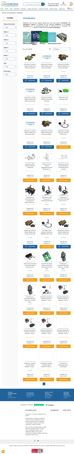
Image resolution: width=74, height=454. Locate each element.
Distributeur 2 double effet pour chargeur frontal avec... (63, 132)
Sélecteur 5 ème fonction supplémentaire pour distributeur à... (46, 166)
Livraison (52, 414)
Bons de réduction (67, 427)
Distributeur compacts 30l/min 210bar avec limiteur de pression (30, 66)
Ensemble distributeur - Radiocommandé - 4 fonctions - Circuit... (46, 298)
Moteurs (6, 8)
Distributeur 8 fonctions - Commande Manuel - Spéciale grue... (30, 265)
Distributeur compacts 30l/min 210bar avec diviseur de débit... (30, 132)
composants (23, 8)
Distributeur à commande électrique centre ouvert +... (63, 199)
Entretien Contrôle (53, 8)
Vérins (11, 8)
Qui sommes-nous (54, 421)
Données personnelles (23, 445)
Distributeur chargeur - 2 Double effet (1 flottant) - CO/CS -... (30, 365)
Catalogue (52, 418)
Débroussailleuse (28, 43)
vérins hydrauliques (28, 27)
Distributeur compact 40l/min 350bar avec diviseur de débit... (46, 66)
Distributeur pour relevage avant (63, 98)
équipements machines (43, 8)
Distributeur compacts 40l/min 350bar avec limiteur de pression (63, 232)
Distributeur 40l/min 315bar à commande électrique (46, 99)
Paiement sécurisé (54, 416)
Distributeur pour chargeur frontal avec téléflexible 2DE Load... (47, 232)
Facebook (35, 440)
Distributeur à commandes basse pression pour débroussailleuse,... (30, 200)
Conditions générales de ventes (36, 445)
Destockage (70, 8)
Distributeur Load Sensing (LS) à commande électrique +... (47, 200)
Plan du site (53, 429)
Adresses (65, 425)
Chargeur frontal (34, 43)
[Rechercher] (32, 4)
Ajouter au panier (63, 147)
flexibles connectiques (32, 8)
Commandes (66, 421)
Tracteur (42, 43)
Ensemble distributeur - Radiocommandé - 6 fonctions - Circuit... (63, 298)
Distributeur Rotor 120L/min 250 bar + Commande (30, 165)
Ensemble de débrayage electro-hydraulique (63, 365)
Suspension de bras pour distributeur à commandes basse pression (63, 166)
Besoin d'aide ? (62, 8)
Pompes (1, 8)
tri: (50, 49)
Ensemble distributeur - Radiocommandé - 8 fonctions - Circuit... (46, 331)
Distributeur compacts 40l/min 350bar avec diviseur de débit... (63, 66)
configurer (30, 80)
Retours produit (66, 418)
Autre (59, 43)
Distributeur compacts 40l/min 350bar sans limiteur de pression (30, 232)
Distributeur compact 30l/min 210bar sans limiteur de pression (30, 99)
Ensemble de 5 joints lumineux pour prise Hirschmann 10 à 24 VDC (46, 266)
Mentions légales (13, 445)
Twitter (38, 440)
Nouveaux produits (54, 427)
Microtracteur (52, 43)
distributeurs (16, 8)
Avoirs (64, 423)
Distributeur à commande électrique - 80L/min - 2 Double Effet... (63, 266)
